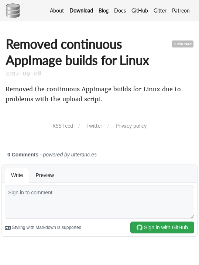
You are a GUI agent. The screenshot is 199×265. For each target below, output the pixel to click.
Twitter (94, 126)
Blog (104, 10)
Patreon (181, 10)
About (57, 10)
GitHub (139, 10)
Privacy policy (131, 126)
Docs (120, 10)
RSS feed (62, 126)
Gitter (160, 10)
